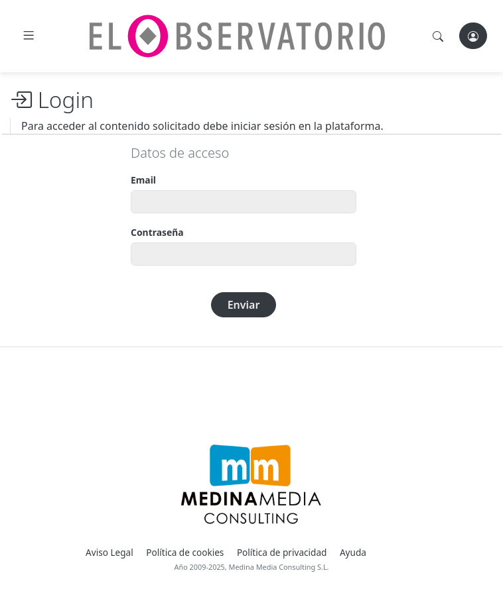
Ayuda (353, 552)
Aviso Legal (109, 552)
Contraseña (157, 232)
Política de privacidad (282, 552)
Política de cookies (185, 552)
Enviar (244, 304)
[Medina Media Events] (251, 484)
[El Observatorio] (237, 36)
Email (143, 180)
